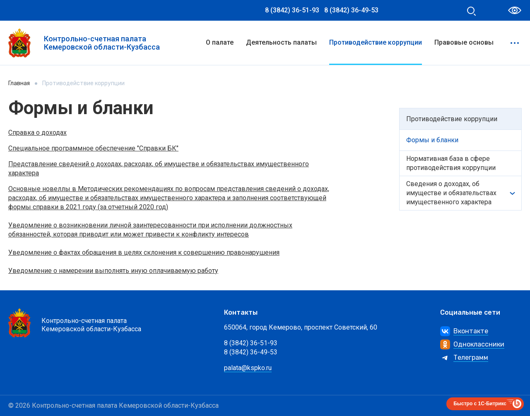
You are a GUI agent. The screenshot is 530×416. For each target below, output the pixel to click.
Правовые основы (464, 42)
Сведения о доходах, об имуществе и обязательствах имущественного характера (451, 193)
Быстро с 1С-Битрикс (479, 403)
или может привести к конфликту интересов (179, 234)
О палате (220, 42)
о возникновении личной (93, 225)
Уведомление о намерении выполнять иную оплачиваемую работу (113, 271)
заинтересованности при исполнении (191, 225)
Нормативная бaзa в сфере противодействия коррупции (451, 163)
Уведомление (30, 225)
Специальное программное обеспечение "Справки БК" (93, 148)
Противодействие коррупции (375, 42)
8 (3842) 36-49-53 (351, 10)
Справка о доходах (37, 132)
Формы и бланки (432, 140)
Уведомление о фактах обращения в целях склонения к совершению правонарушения (143, 252)
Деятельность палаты (281, 42)
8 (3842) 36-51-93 (292, 10)
